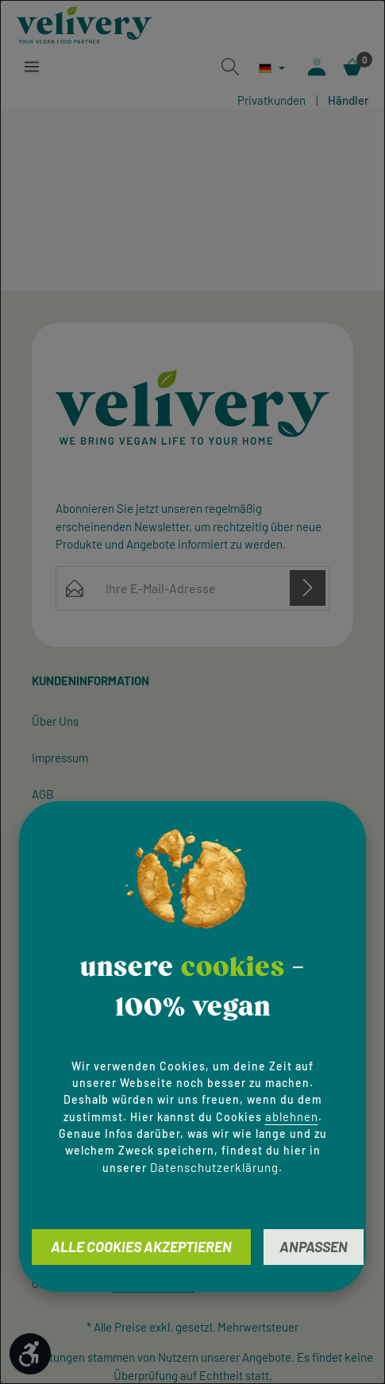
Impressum (60, 757)
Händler (348, 100)
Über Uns (55, 721)
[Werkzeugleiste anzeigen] (30, 1353)
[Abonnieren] (307, 587)
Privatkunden (271, 100)
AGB (42, 794)
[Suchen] (230, 67)
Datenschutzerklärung (214, 1167)
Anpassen (313, 1246)
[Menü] (32, 67)
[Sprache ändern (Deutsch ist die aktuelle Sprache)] (272, 68)
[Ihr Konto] (317, 67)
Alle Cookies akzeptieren (141, 1246)
